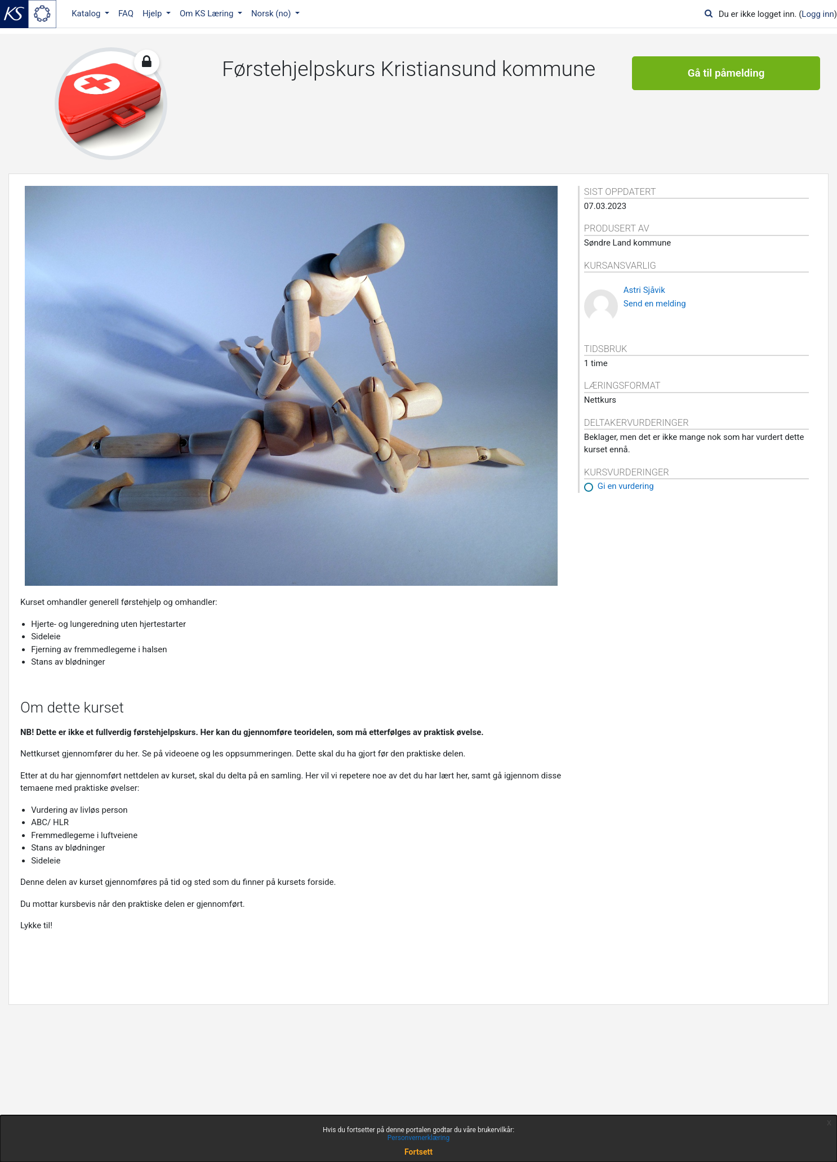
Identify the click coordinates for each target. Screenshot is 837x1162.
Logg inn (818, 14)
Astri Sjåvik (644, 290)
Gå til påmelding (726, 73)
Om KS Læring (207, 13)
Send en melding (655, 304)
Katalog (87, 13)
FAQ (125, 13)
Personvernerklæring (418, 1138)
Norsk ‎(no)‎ (272, 13)
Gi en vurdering (626, 486)
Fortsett (418, 1151)
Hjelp (153, 13)
